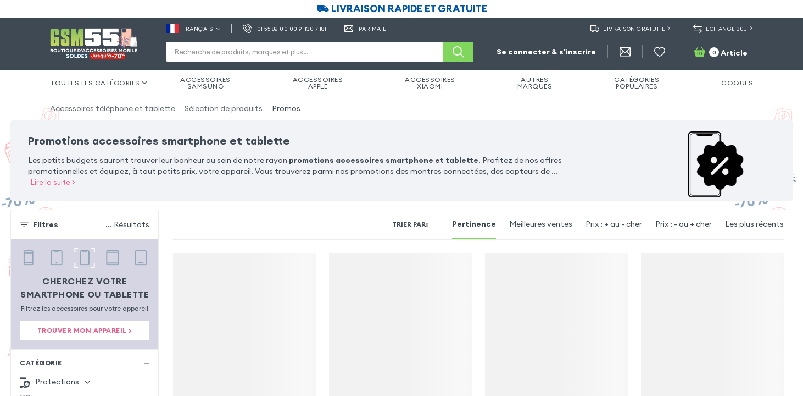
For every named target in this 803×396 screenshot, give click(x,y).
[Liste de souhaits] (659, 51)
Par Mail (365, 28)
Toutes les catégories (98, 83)
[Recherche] (458, 52)
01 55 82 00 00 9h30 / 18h (286, 28)
